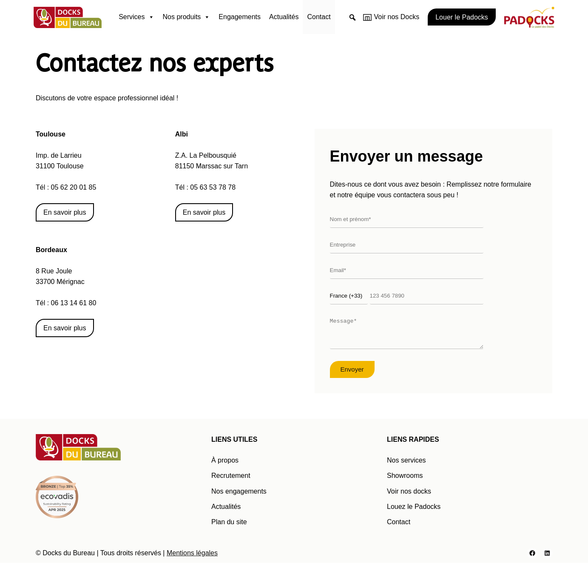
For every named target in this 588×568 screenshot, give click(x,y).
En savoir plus (64, 212)
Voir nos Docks (397, 16)
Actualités (283, 16)
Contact (318, 16)
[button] (352, 17)
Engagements (240, 16)
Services (136, 17)
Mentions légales (192, 558)
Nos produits (186, 17)
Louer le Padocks (461, 17)
